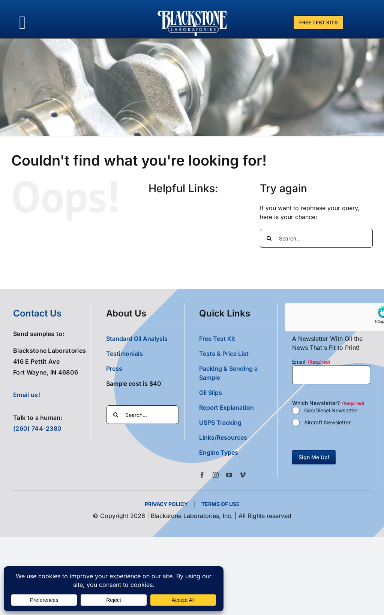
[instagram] (216, 475)
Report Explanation (226, 407)
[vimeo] (243, 475)
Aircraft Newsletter (327, 422)
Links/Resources (223, 437)
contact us (37, 313)
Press (114, 368)
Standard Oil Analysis (137, 338)
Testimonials (124, 353)
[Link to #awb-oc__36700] (22, 22)
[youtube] (229, 475)
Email (311, 361)
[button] (238, 452)
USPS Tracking (220, 422)
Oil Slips (210, 392)
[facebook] (202, 475)
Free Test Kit (217, 338)
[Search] (269, 237)
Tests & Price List (224, 353)
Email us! (26, 395)
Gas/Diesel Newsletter (331, 410)
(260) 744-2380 (37, 428)
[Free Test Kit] (318, 22)
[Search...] (316, 237)
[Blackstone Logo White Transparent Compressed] (192, 10)
